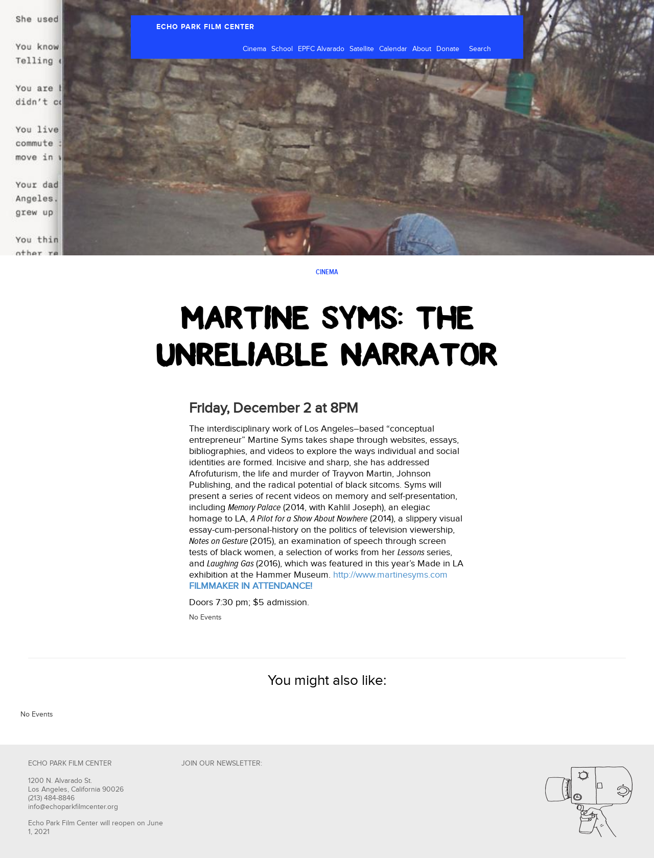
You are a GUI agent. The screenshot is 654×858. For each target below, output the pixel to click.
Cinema (254, 49)
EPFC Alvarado (321, 49)
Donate (447, 49)
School (282, 49)
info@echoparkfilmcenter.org (73, 807)
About (421, 49)
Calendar (393, 49)
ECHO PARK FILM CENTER (205, 26)
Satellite (361, 49)
